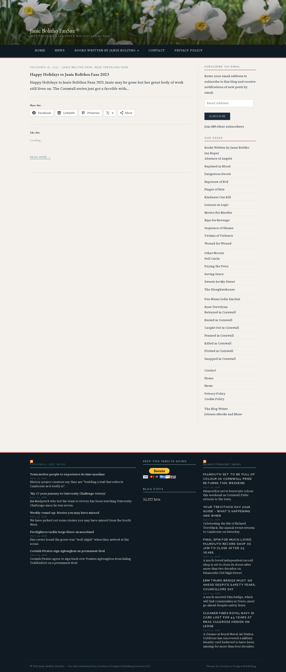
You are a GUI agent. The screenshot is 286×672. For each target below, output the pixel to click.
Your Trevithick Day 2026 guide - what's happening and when (226, 511)
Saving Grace (214, 274)
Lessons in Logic (216, 205)
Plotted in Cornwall (218, 351)
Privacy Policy (189, 50)
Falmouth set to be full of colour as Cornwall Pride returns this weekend (229, 479)
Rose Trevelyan (216, 307)
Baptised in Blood (217, 166)
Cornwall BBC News (48, 464)
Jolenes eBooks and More (223, 414)
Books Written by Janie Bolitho (105, 50)
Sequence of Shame (218, 228)
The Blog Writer (216, 409)
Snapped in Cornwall (220, 359)
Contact (157, 50)
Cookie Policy (214, 399)
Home (40, 50)
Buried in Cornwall (218, 320)
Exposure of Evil (216, 182)
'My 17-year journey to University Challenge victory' (68, 493)
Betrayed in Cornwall (220, 312)
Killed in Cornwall (217, 343)
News (60, 50)
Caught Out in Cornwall (221, 328)
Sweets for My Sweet (219, 282)
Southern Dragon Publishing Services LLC (124, 666)
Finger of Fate (214, 189)
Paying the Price (216, 266)
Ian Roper (211, 153)
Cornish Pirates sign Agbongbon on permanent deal (67, 551)
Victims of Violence (218, 236)
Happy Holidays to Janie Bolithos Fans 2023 (69, 74)
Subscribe (217, 116)
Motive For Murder (218, 213)
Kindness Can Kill (217, 197)
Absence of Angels (218, 158)
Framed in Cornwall (219, 335)
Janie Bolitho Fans (77, 67)
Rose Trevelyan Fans (111, 67)
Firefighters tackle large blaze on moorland (62, 532)
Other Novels (214, 253)
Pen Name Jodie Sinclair (222, 299)
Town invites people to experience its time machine (67, 474)
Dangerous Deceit (217, 174)
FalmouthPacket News (222, 464)
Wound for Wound (217, 243)
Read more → (40, 157)
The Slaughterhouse (219, 289)
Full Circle (212, 259)
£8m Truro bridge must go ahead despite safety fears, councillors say (229, 585)
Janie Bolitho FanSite (52, 30)
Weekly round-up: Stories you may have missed (64, 513)
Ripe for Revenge (217, 220)
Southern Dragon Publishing (238, 666)
